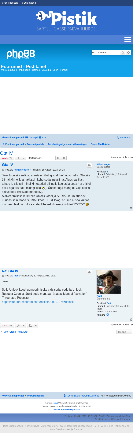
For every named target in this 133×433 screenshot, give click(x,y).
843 (109, 303)
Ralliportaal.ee (122, 426)
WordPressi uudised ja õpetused (66, 429)
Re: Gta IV (10, 271)
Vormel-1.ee (107, 426)
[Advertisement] (66, 105)
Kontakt (116, 419)
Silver (36, 426)
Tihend (28, 426)
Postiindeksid (10, 2)
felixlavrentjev (103, 164)
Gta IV (6, 153)
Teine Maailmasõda (13, 426)
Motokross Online (49, 426)
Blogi (97, 419)
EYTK (96, 426)
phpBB (55, 403)
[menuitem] (42, 137)
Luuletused (29, 2)
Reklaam (125, 419)
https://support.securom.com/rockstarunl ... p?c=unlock (38, 301)
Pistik (99, 296)
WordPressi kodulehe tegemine (76, 426)
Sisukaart (106, 419)
